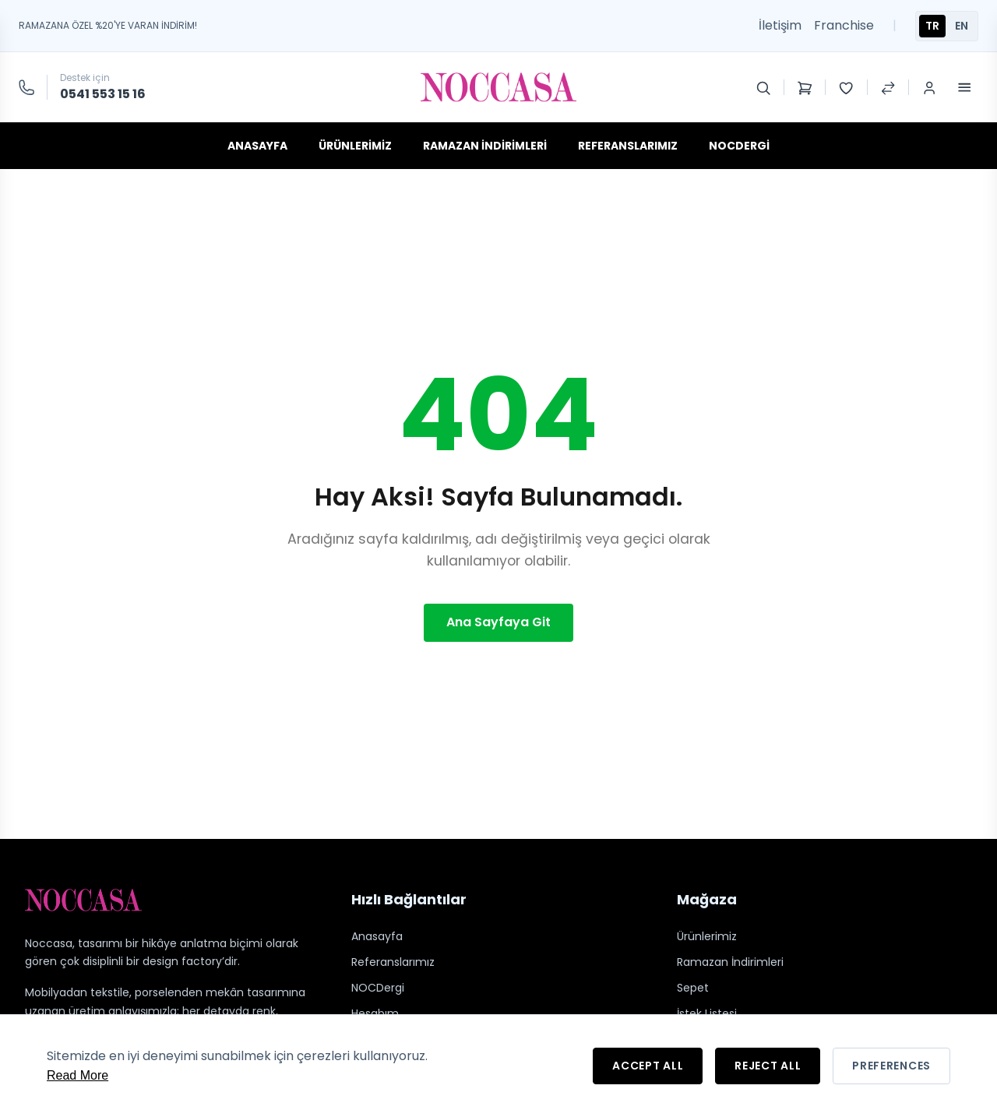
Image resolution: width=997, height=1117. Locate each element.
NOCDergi (739, 145)
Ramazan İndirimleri (485, 145)
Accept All (647, 1065)
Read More (77, 1075)
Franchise (844, 25)
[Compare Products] (888, 87)
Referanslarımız (628, 145)
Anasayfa (257, 145)
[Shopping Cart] (804, 87)
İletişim (780, 25)
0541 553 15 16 (103, 94)
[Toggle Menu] (964, 87)
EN (961, 25)
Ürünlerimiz (355, 145)
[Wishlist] (846, 87)
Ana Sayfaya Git (498, 622)
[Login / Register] (929, 87)
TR (932, 25)
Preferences (891, 1065)
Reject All (768, 1065)
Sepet (693, 987)
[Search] (763, 87)
